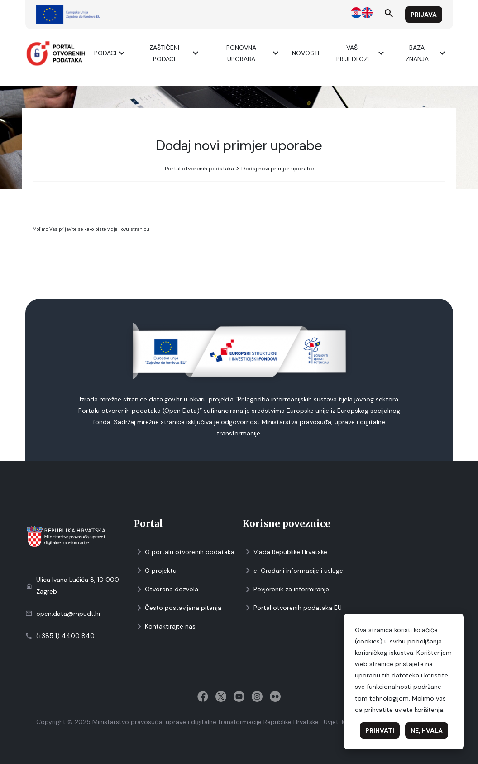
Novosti (305, 53)
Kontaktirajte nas (165, 626)
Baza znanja (427, 53)
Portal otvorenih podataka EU (292, 608)
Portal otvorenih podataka (199, 168)
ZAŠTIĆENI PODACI (175, 53)
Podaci (110, 53)
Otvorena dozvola (166, 589)
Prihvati (379, 730)
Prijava (424, 14)
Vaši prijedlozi (361, 53)
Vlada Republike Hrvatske (285, 552)
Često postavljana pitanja (177, 608)
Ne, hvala (427, 730)
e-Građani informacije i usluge (293, 570)
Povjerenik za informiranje (286, 589)
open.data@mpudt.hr (68, 613)
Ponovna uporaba (253, 53)
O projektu (155, 570)
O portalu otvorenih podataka (184, 552)
